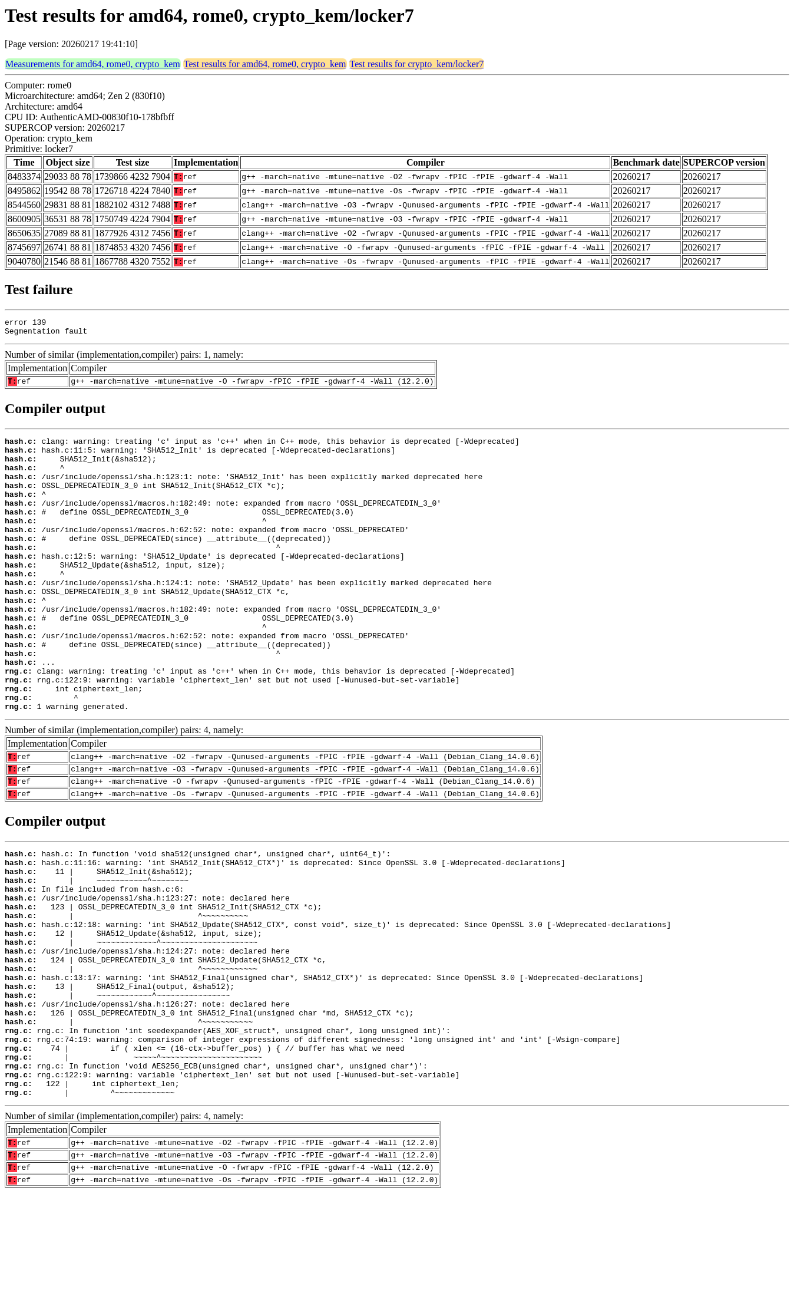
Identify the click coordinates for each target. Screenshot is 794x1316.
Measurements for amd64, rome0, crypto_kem (92, 64)
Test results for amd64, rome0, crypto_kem (265, 64)
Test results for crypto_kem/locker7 (417, 64)
